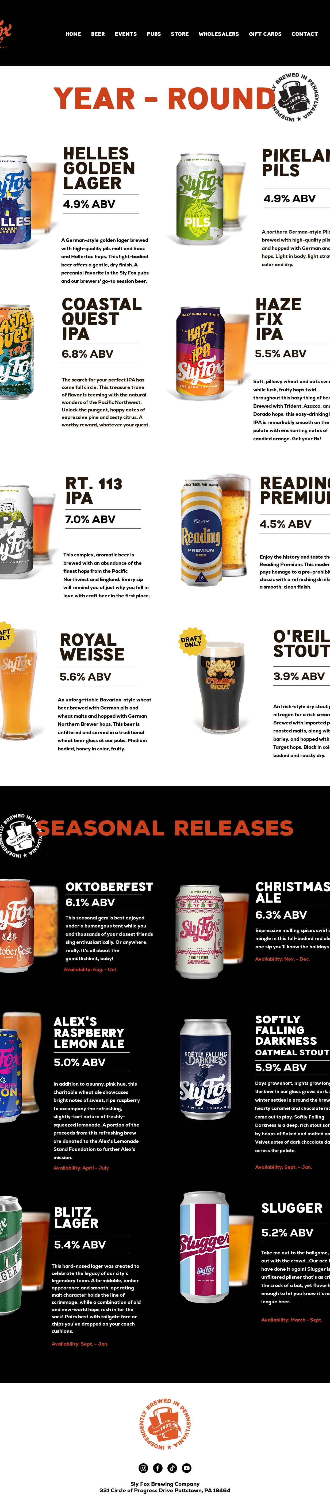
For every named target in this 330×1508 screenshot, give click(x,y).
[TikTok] (172, 1468)
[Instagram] (143, 1468)
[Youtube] (186, 1468)
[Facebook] (158, 1468)
